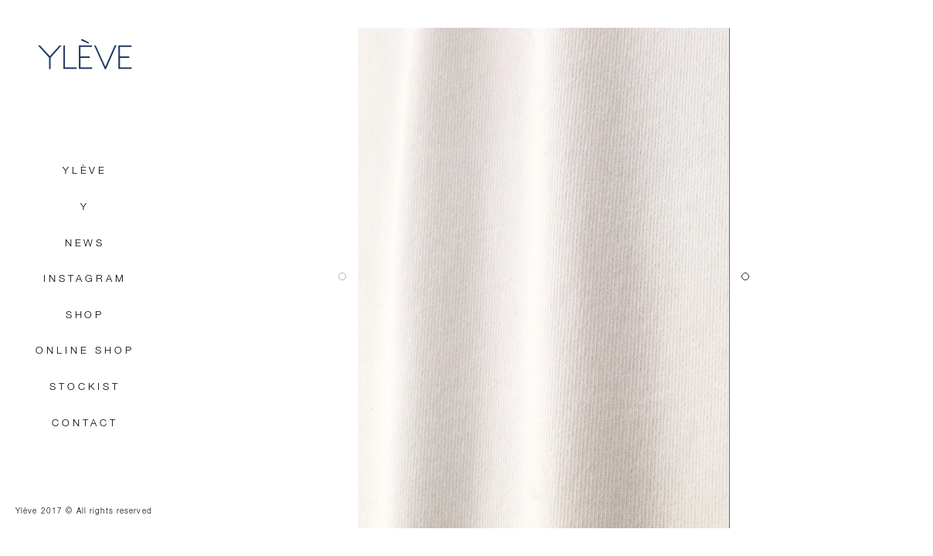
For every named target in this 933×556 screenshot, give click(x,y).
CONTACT (84, 424)
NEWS (85, 244)
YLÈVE (84, 54)
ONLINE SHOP (85, 351)
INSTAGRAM (84, 279)
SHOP (85, 315)
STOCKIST (84, 387)
